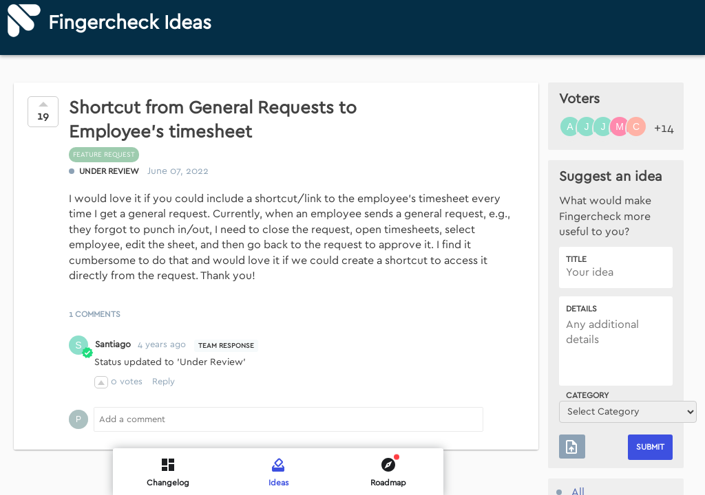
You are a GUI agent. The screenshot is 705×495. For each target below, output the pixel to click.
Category (587, 395)
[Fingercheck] (24, 20)
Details (581, 309)
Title (576, 259)
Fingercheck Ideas (129, 23)
